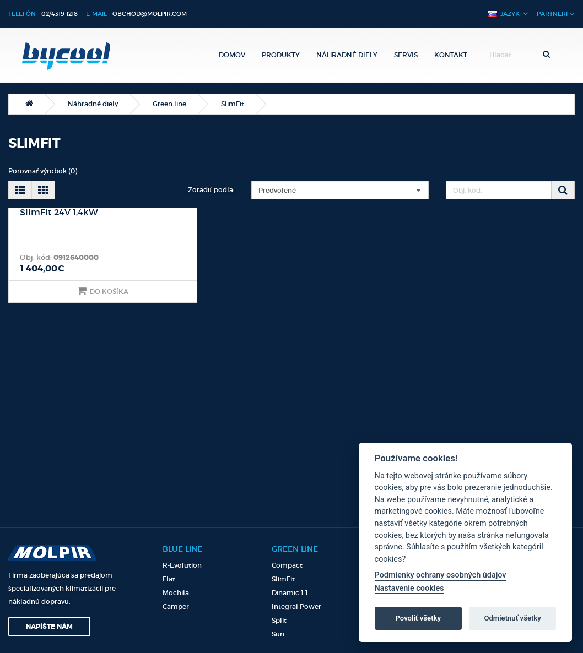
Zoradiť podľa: (211, 190)
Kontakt (450, 55)
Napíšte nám (49, 626)
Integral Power (296, 606)
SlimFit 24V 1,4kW (59, 212)
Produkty (281, 55)
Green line (169, 104)
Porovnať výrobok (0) (42, 171)
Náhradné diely (346, 55)
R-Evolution (182, 565)
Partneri (556, 13)
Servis (406, 55)
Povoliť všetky (418, 618)
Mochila (176, 593)
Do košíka (102, 291)
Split (279, 620)
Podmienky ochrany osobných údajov (440, 575)
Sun (278, 634)
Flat (169, 579)
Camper (176, 606)
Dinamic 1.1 (290, 593)
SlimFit (232, 104)
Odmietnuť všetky (512, 618)
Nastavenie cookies (409, 588)
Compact (287, 565)
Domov (232, 55)
